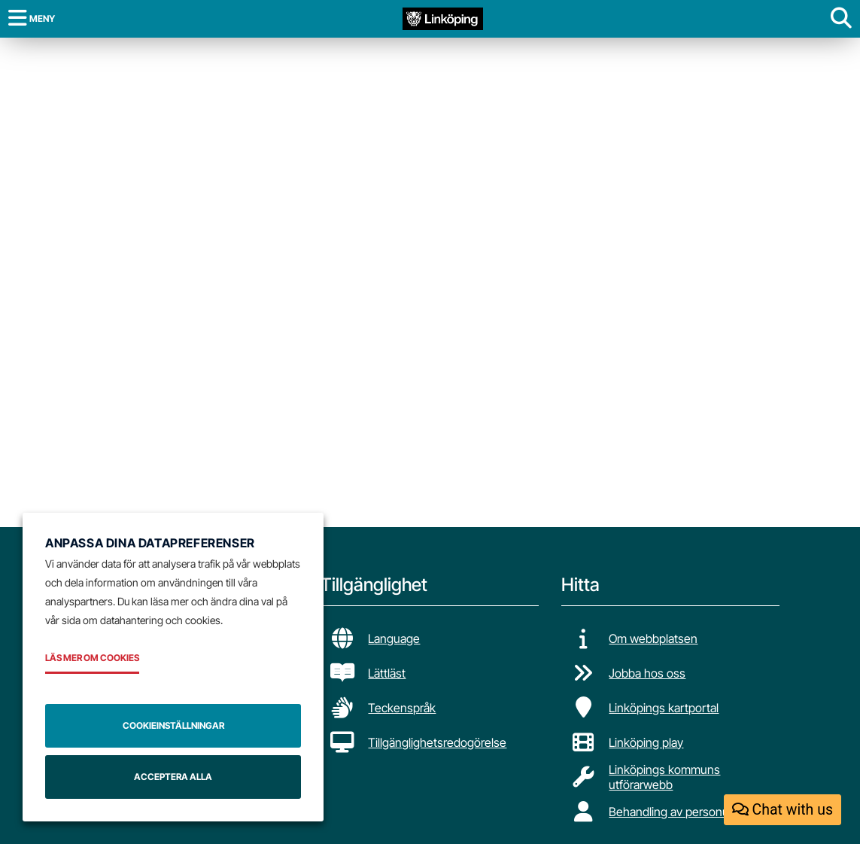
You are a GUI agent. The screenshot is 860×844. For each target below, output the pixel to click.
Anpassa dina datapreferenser (150, 542)
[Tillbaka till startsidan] (443, 18)
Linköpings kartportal (664, 707)
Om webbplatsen (653, 638)
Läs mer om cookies (92, 657)
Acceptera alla (173, 776)
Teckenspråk (402, 707)
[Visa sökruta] (841, 18)
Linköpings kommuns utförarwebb (664, 777)
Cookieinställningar (173, 725)
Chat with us (782, 809)
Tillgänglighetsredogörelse (437, 742)
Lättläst (387, 673)
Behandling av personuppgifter (689, 811)
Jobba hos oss (647, 673)
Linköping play (646, 742)
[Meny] (31, 18)
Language (394, 638)
